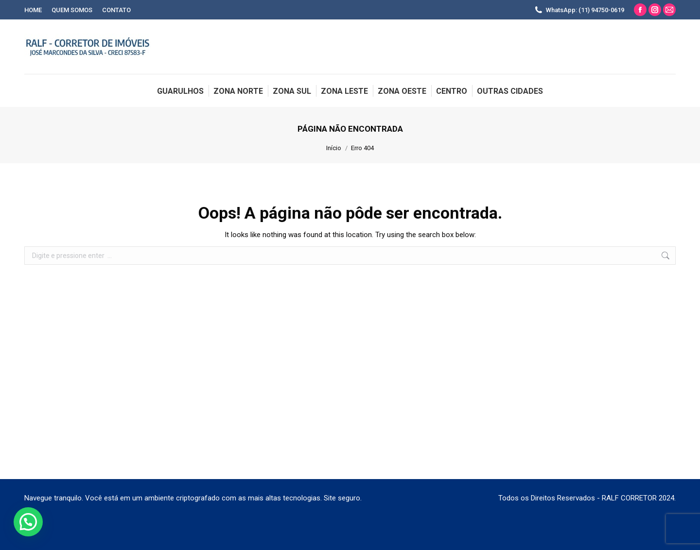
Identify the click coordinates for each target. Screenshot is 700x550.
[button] (28, 521)
